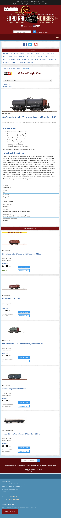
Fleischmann (30, 53)
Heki (18, 59)
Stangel (40, 56)
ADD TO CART (24, 267)
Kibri (27, 56)
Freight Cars (19, 68)
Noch (4, 59)
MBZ (46, 56)
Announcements (34, 1)
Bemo (37, 53)
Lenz (4, 56)
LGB (48, 53)
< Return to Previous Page (7, 85)
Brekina (30, 59)
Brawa (16, 53)
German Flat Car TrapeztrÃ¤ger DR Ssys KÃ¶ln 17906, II (21, 434)
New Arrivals (24, 1)
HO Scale (13, 68)
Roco (22, 53)
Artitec (33, 56)
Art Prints (6, 62)
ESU (36, 59)
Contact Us (37, 4)
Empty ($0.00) (28, 26)
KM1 (52, 53)
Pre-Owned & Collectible (25, 62)
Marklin (5, 53)
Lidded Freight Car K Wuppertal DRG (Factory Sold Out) (21, 254)
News (17, 1)
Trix (11, 53)
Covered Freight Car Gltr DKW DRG (14, 389)
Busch (24, 59)
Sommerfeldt (53, 59)
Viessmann (43, 59)
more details (23, 270)
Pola (15, 56)
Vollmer (21, 56)
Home (4, 68)
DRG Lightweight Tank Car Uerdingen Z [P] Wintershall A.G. (23, 344)
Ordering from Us (27, 4)
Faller (10, 56)
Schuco (13, 62)
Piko (43, 53)
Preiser (52, 56)
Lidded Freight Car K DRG (11, 298)
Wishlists (45, 4)
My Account (16, 4)
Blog (43, 1)
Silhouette (12, 59)
